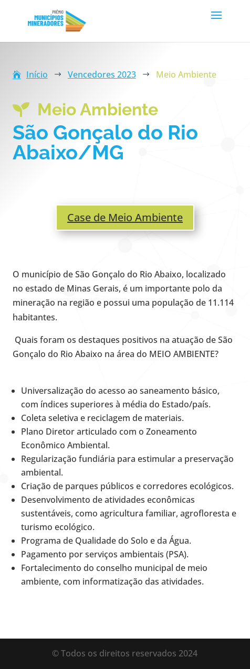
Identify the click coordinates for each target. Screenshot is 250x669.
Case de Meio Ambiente (125, 217)
